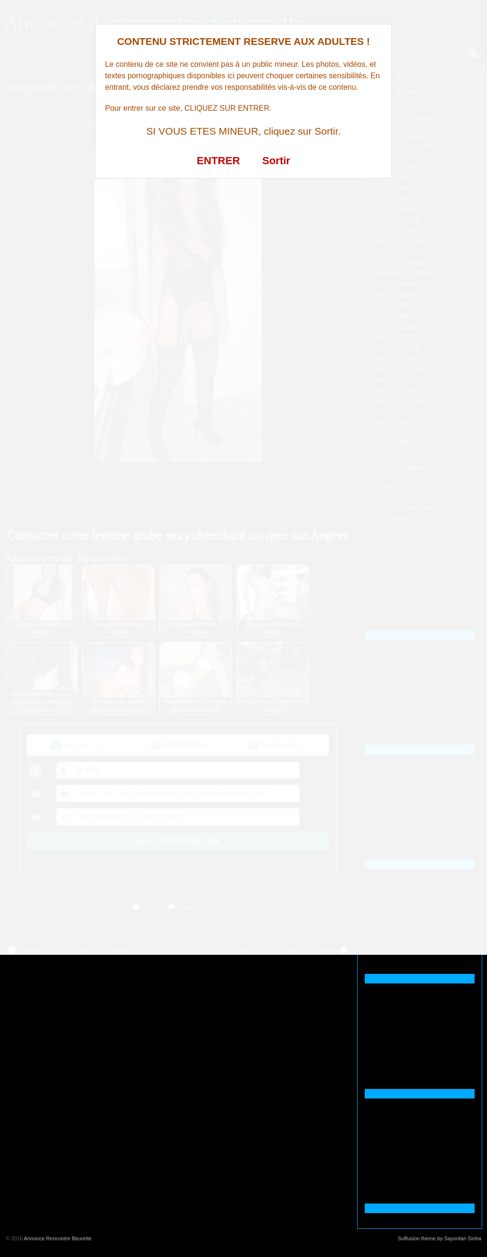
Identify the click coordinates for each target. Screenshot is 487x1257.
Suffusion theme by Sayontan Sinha (439, 1238)
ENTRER (218, 161)
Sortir (276, 161)
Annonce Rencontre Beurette (58, 1238)
